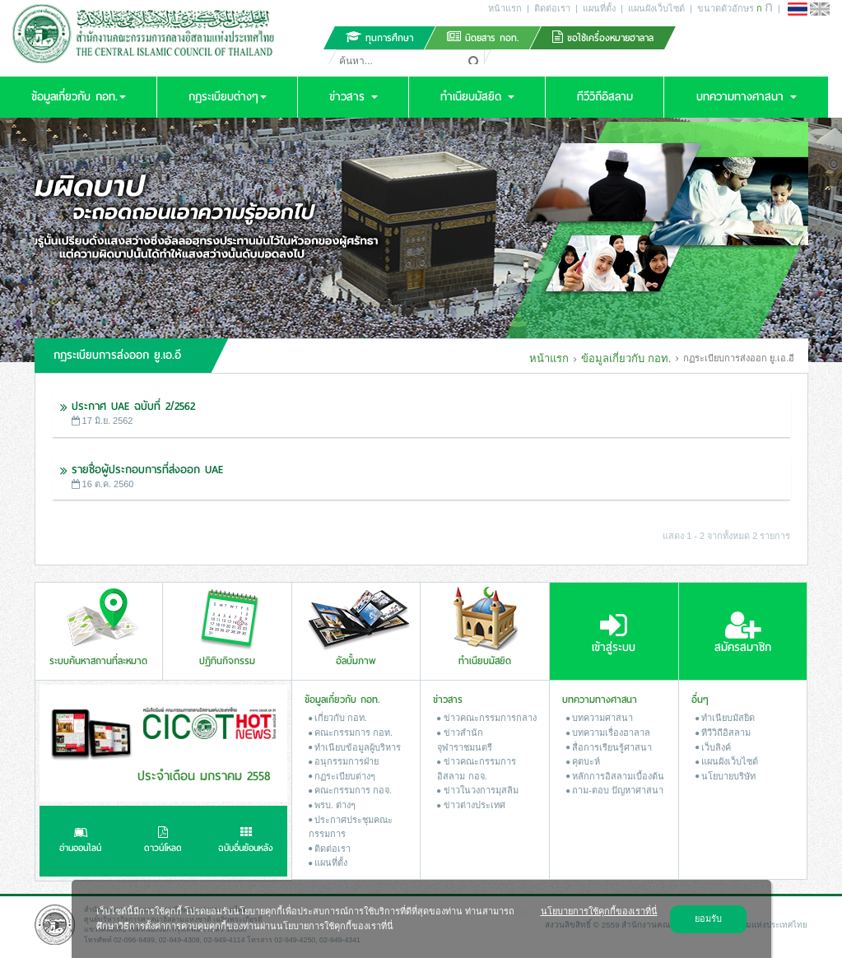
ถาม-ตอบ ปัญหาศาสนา (614, 790)
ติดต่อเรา (552, 8)
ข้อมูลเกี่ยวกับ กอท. (625, 358)
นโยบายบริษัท (725, 776)
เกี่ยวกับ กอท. (338, 718)
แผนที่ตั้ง (599, 8)
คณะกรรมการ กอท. (351, 732)
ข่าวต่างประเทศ (471, 805)
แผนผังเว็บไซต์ (656, 8)
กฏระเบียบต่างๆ (342, 776)
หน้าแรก (505, 8)
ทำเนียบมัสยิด (725, 718)
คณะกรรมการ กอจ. (350, 790)
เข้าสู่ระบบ (613, 633)
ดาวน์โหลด (163, 841)
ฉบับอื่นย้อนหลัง (245, 841)
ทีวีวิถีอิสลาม (723, 732)
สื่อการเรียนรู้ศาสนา (609, 747)
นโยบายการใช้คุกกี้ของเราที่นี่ (599, 911)
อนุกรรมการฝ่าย (344, 761)
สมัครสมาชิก (742, 633)
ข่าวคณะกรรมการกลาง (486, 718)
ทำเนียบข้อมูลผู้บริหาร (355, 747)
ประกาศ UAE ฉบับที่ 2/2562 (133, 406)
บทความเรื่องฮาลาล (608, 732)
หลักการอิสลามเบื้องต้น (615, 776)
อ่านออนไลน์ (80, 841)
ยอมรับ (708, 918)
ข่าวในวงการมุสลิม (477, 790)
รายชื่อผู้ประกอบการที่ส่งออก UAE (147, 469)
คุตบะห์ (583, 761)
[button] (78, 97)
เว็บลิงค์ (713, 747)
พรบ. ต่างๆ (332, 805)
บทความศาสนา (599, 718)
